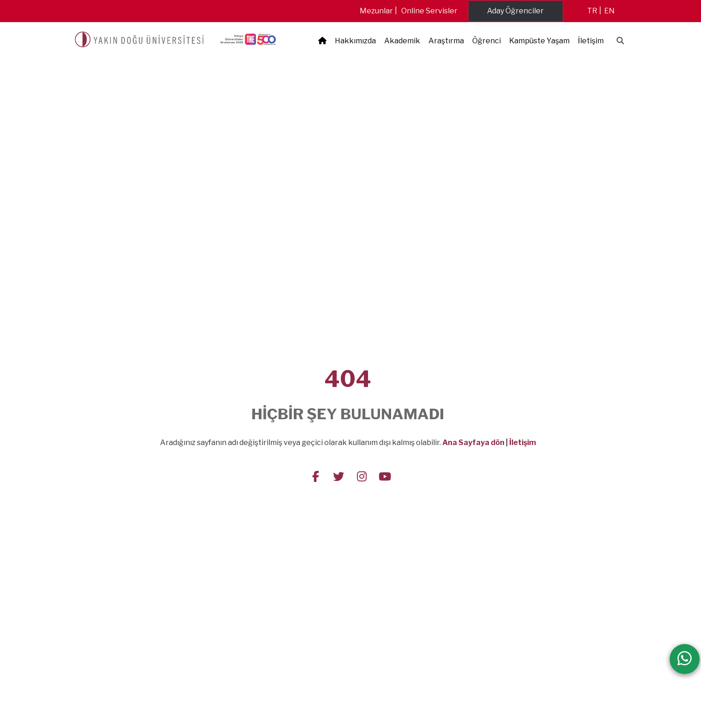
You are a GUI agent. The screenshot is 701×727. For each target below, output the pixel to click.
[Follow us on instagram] (361, 476)
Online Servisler (429, 10)
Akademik (402, 40)
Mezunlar (376, 10)
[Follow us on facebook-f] (315, 476)
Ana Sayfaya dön (473, 442)
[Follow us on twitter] (338, 476)
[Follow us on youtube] (384, 476)
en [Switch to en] (609, 10)
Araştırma (446, 40)
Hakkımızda (355, 40)
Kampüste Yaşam (539, 40)
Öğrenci (486, 40)
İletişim (591, 40)
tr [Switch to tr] (592, 10)
